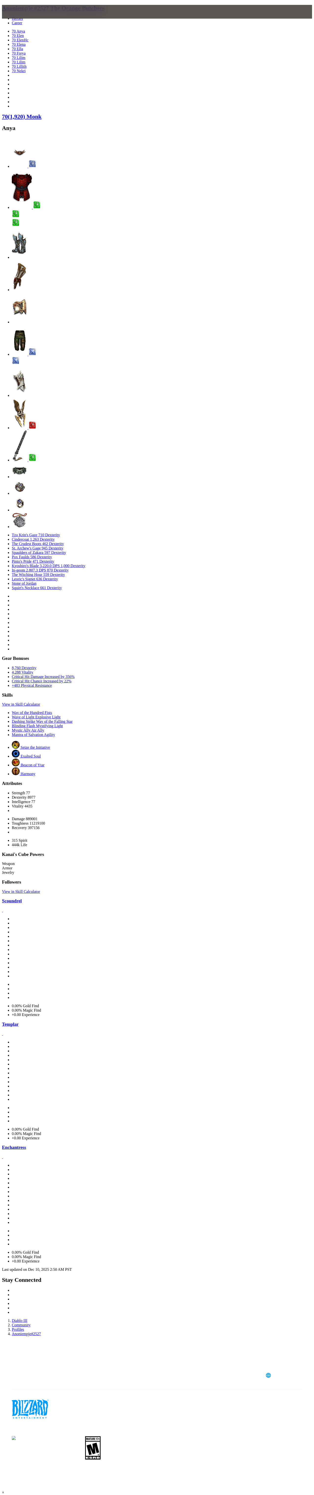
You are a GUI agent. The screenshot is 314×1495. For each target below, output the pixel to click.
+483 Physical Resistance (32, 685)
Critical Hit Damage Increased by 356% (43, 677)
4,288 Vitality (22, 672)
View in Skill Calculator (21, 704)
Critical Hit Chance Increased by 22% (41, 681)
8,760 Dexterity (24, 668)
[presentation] (21, 17)
